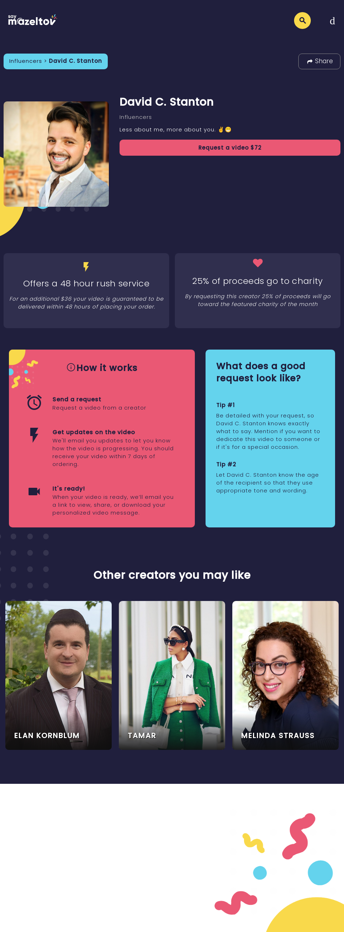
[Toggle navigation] (332, 20)
